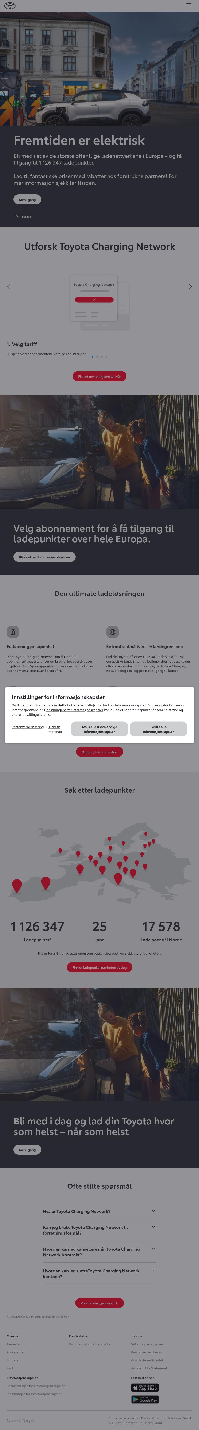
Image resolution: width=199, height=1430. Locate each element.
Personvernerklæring (28, 726)
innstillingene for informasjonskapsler (74, 709)
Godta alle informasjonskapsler (158, 728)
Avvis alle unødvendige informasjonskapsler (99, 728)
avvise (163, 704)
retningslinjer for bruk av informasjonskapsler (111, 704)
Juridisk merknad (55, 728)
